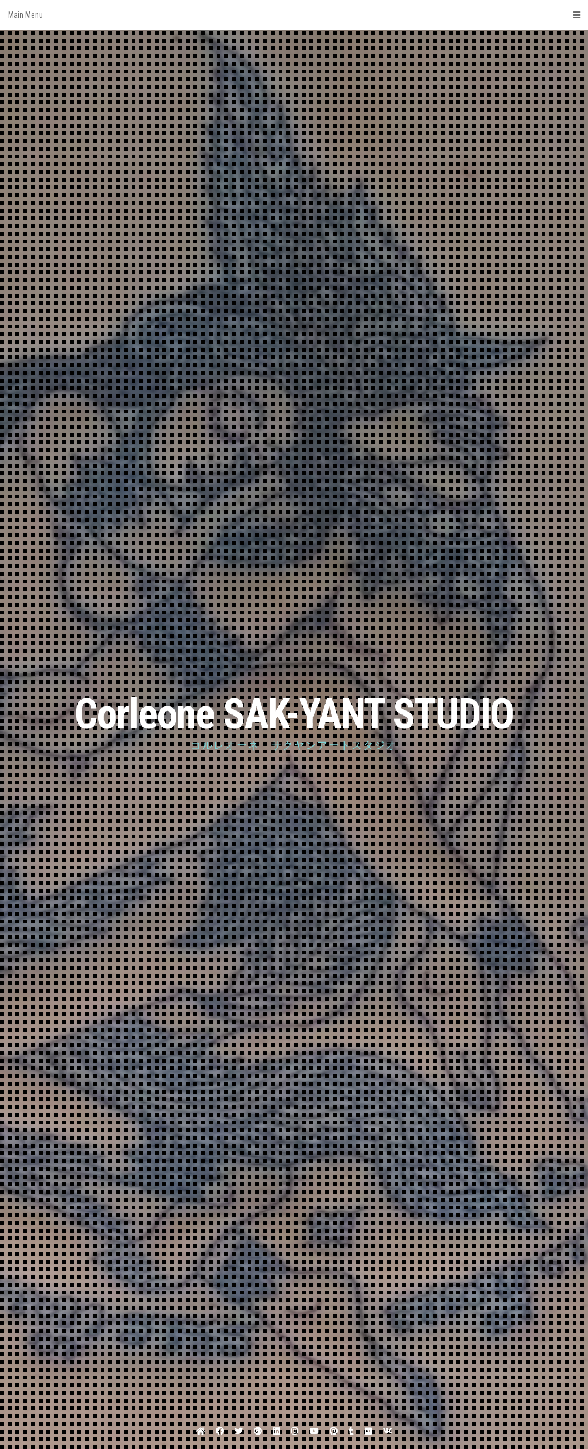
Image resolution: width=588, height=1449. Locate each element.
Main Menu (294, 15)
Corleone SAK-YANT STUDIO (294, 714)
